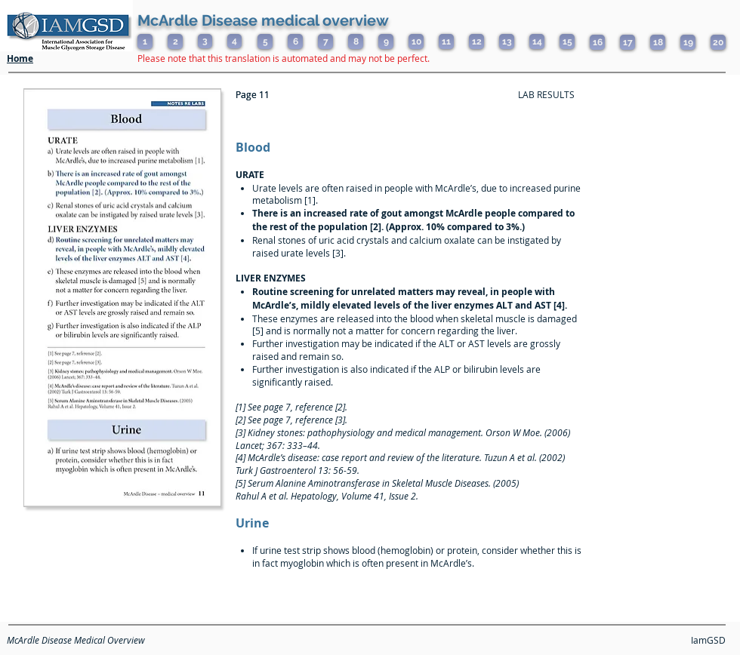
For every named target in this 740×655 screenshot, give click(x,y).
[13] (506, 41)
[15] (567, 41)
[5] (265, 41)
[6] (295, 41)
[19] (687, 42)
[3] (205, 41)
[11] (446, 41)
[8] (355, 41)
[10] (416, 41)
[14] (536, 41)
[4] (234, 41)
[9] (385, 41)
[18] (657, 42)
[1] (145, 41)
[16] (597, 42)
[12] (476, 41)
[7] (325, 41)
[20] (718, 42)
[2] (175, 41)
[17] (627, 42)
